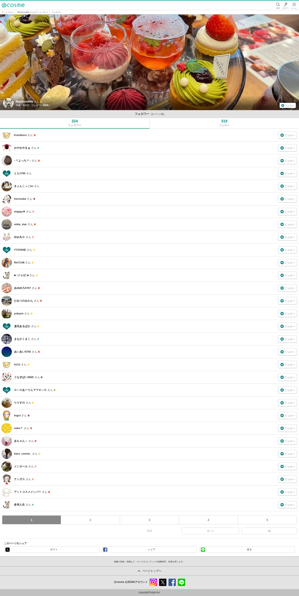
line (181, 582)
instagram (153, 582)
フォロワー (56, 12)
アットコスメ (7, 12)
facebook (172, 582)
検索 (278, 5)
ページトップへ (151, 570)
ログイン (286, 5)
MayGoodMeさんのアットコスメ (32, 12)
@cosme (13, 5)
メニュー (294, 5)
